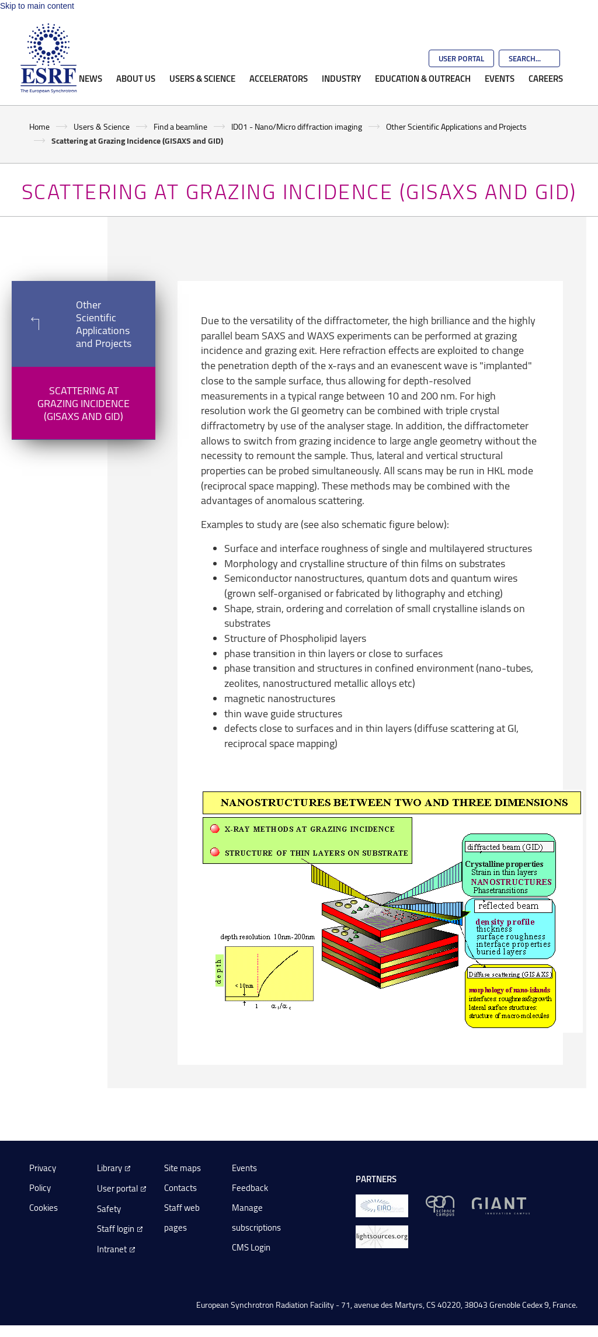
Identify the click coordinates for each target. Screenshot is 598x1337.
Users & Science (202, 78)
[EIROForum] (382, 1205)
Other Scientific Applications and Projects (456, 126)
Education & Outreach (423, 78)
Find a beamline (180, 126)
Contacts (180, 1188)
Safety (109, 1209)
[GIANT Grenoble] (501, 1205)
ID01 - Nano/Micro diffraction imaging (296, 126)
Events (499, 78)
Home (39, 126)
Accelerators (278, 78)
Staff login (115, 1229)
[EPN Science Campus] (440, 1205)
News (90, 78)
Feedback (250, 1188)
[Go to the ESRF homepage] (48, 58)
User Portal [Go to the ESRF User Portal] (461, 58)
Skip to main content (37, 6)
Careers (546, 78)
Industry (341, 78)
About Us (135, 78)
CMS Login (251, 1247)
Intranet (112, 1249)
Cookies (43, 1207)
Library (109, 1168)
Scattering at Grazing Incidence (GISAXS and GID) (83, 403)
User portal (117, 1188)
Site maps (182, 1168)
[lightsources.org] (382, 1236)
